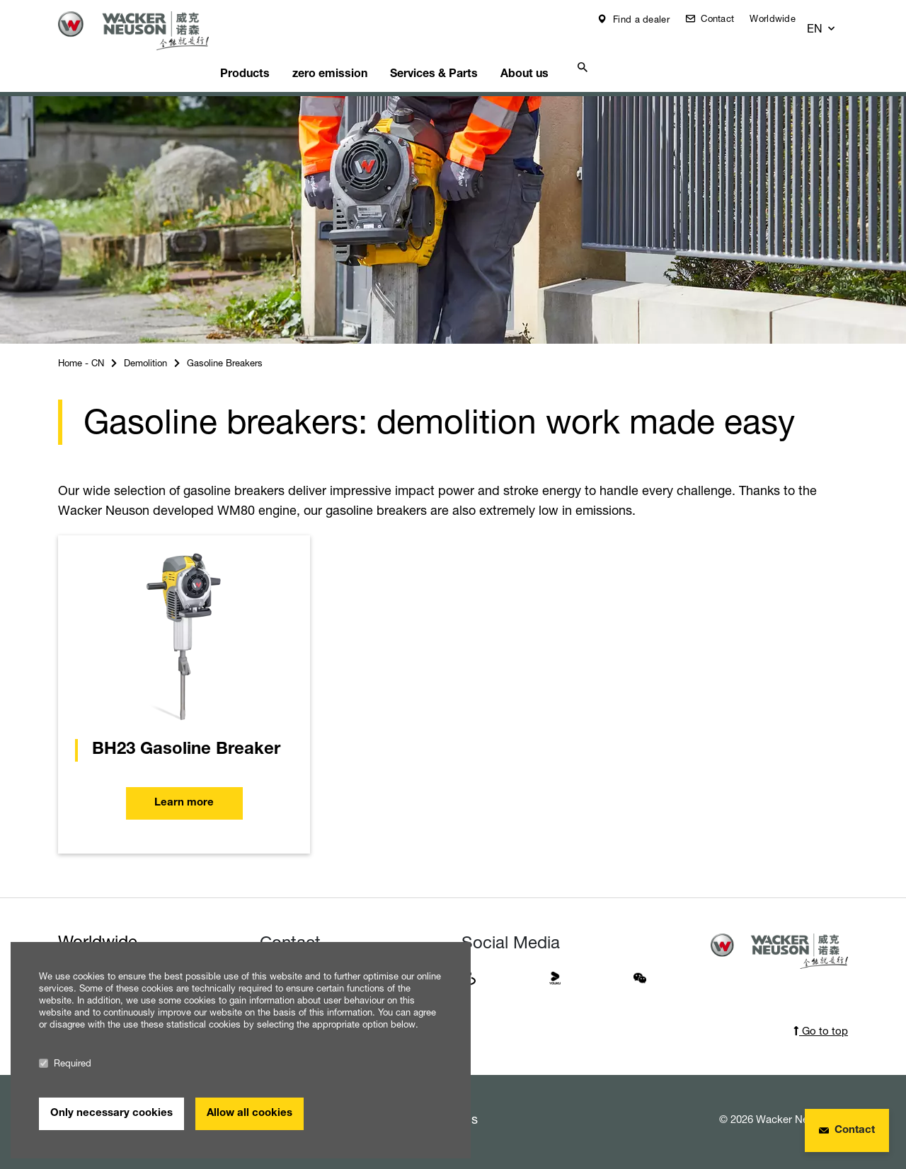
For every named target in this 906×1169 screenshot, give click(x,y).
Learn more (184, 785)
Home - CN (81, 345)
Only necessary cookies (111, 1113)
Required (65, 1063)
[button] (835, 22)
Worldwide (783, 18)
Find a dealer (650, 19)
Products (270, 53)
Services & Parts (473, 53)
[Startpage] (144, 30)
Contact (727, 18)
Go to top (820, 1013)
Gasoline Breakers (225, 345)
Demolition (145, 345)
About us (571, 53)
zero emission (362, 53)
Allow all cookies (249, 1113)
